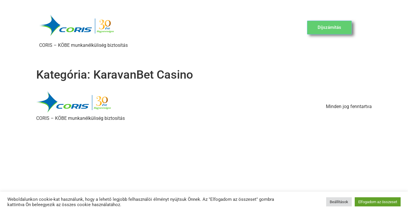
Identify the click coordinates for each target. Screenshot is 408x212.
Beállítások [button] (339, 202)
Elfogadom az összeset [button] (377, 202)
